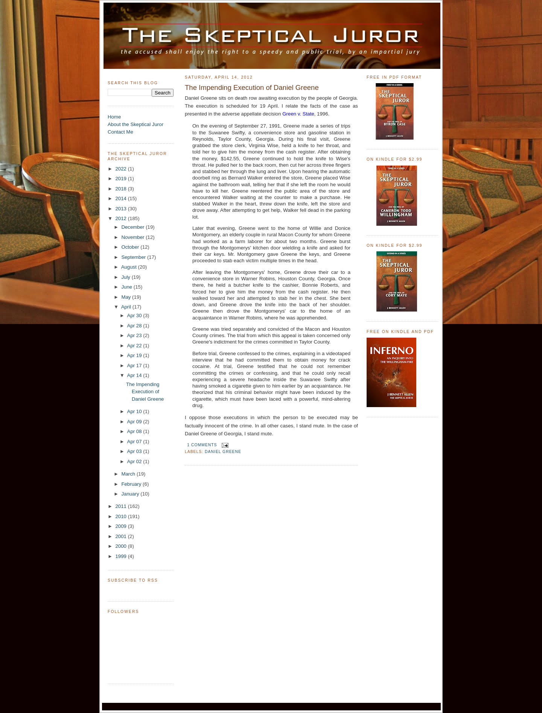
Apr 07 (135, 441)
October (130, 247)
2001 (121, 536)
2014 (121, 198)
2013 (121, 208)
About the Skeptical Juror (135, 124)
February (132, 484)
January (130, 494)
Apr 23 (135, 335)
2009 (121, 526)
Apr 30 (135, 315)
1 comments (202, 445)
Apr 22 (135, 345)
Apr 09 (135, 421)
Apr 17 (135, 365)
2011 (121, 506)
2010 (121, 516)
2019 (121, 178)
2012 (121, 218)
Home (114, 117)
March (129, 474)
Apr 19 (135, 355)
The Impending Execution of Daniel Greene (145, 392)
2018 (121, 189)
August (129, 267)
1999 (121, 556)
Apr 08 (135, 431)
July (126, 277)
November (133, 237)
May (126, 297)
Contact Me (120, 132)
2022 (121, 169)
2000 (121, 546)
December (133, 227)
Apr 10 (135, 411)
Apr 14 (135, 375)
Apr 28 (135, 325)
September (134, 257)
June (127, 287)
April (126, 307)
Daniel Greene (223, 452)
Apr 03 (135, 451)
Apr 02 (135, 461)
